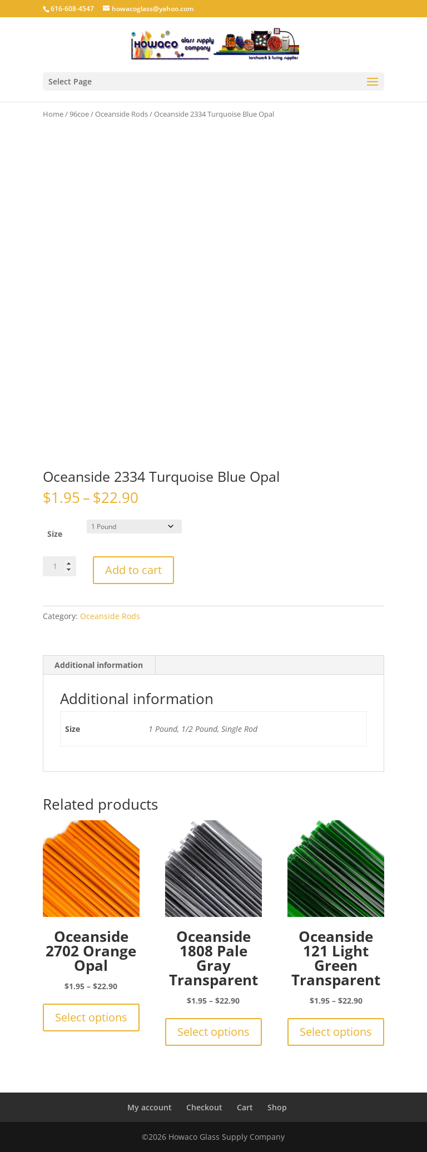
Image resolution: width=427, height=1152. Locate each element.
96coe (79, 114)
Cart (245, 1107)
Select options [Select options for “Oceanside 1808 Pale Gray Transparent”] (213, 1031)
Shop (277, 1107)
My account (149, 1107)
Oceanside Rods (121, 114)
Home (53, 114)
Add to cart (133, 569)
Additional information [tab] (98, 665)
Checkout (204, 1107)
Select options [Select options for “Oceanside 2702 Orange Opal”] (91, 1017)
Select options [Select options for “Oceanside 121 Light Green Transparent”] (336, 1031)
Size (54, 533)
